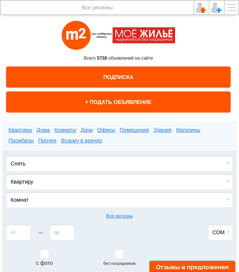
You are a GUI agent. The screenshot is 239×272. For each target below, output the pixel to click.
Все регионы (97, 8)
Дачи (87, 130)
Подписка (118, 77)
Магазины (188, 130)
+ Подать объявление (118, 102)
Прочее (47, 141)
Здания (163, 130)
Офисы (106, 130)
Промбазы (21, 141)
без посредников (119, 263)
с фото (44, 263)
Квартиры (20, 130)
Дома (43, 130)
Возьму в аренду (81, 141)
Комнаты (65, 130)
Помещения (134, 130)
